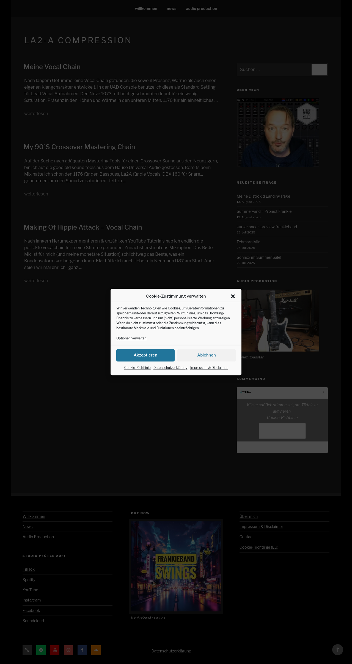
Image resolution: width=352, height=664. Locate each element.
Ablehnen (206, 362)
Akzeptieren (145, 362)
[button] (233, 304)
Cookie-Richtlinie (137, 375)
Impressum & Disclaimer (209, 375)
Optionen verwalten (131, 346)
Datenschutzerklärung (170, 375)
